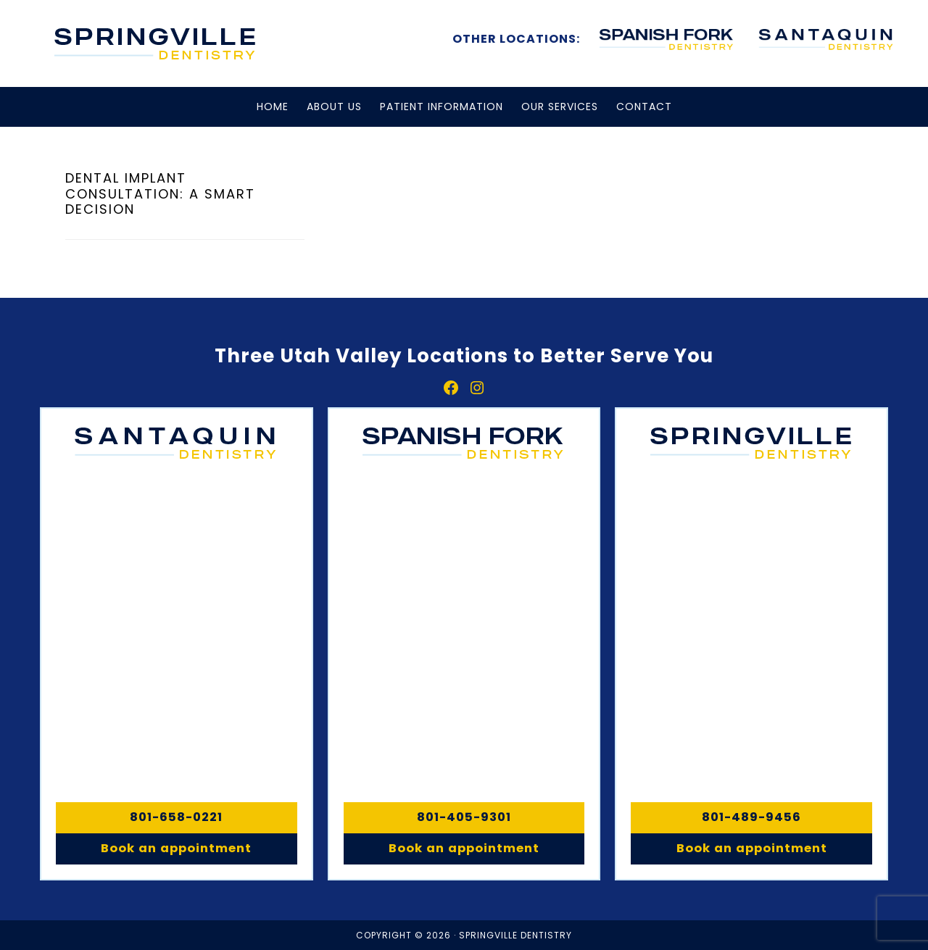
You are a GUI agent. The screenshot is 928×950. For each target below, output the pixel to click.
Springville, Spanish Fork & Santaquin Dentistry (156, 43)
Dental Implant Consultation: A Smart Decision (160, 193)
